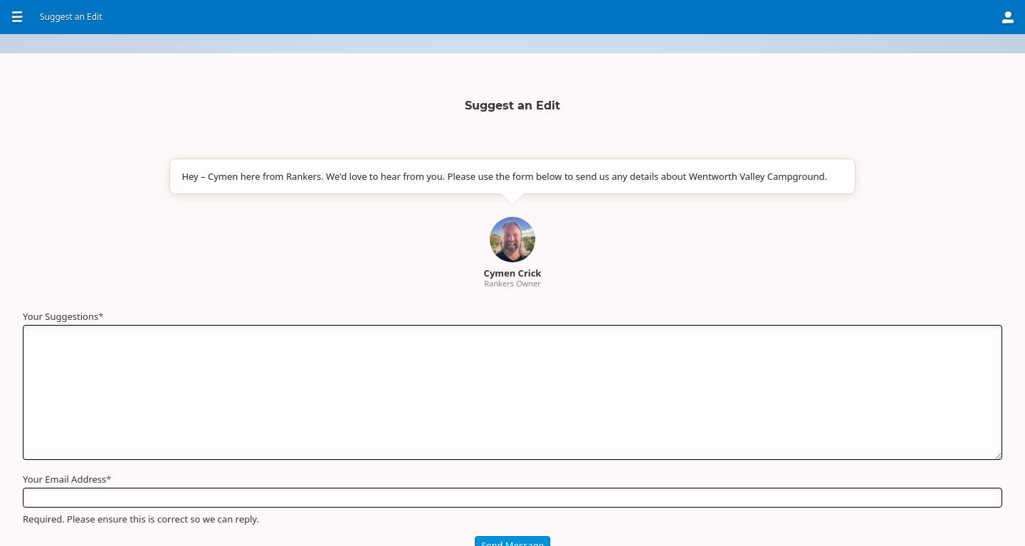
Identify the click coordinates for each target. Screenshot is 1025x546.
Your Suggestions (404, 377)
